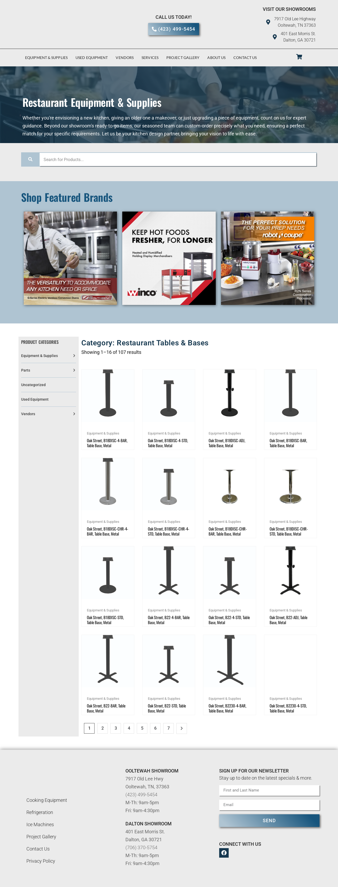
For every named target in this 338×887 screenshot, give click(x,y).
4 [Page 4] (129, 728)
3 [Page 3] (116, 728)
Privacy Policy (40, 861)
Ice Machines (40, 824)
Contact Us (245, 57)
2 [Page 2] (102, 728)
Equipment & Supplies (46, 57)
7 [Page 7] (168, 728)
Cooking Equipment (46, 800)
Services (150, 57)
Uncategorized (33, 385)
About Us (216, 57)
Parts (25, 370)
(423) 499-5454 (141, 794)
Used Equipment (92, 57)
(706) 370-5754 (141, 847)
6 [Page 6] (155, 728)
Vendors (125, 57)
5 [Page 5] (142, 728)
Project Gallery (183, 57)
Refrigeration (39, 812)
